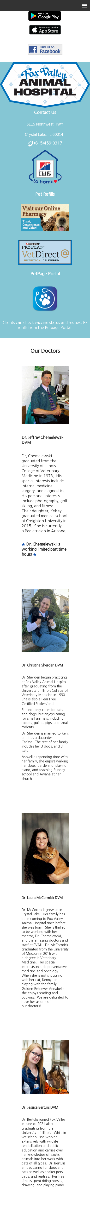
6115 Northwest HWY (45, 124)
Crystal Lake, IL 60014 (44, 134)
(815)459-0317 (48, 143)
